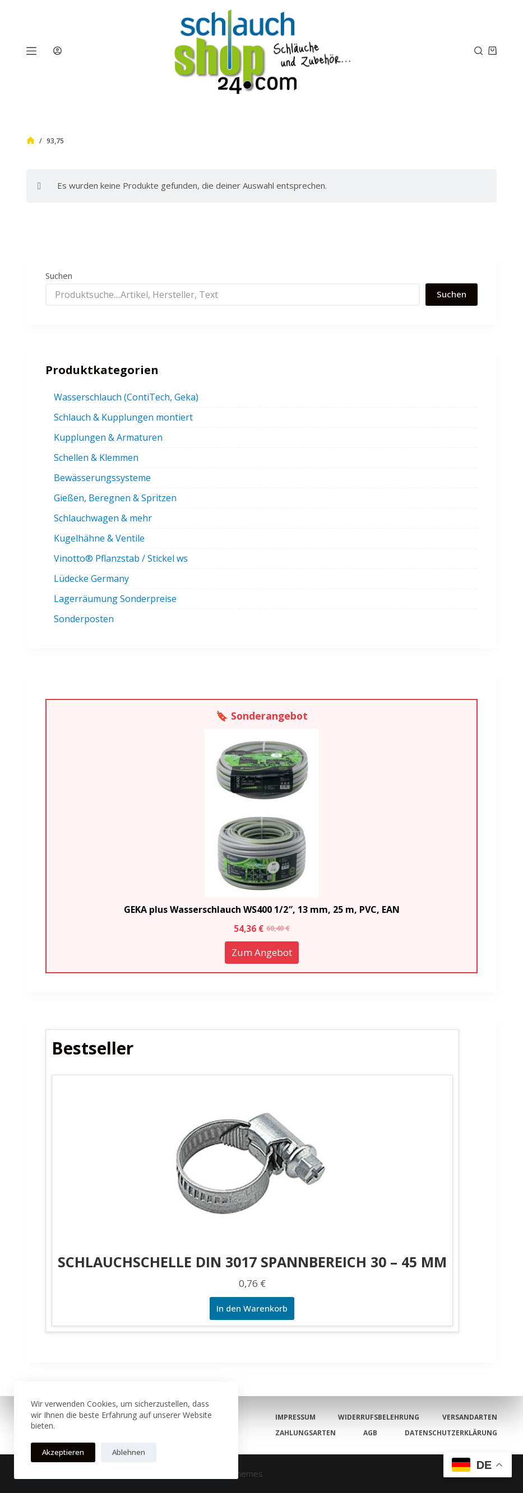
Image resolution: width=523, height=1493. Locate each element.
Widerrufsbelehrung (378, 1417)
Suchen (58, 275)
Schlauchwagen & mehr (103, 518)
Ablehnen (128, 1452)
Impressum (296, 1417)
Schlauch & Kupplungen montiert (123, 417)
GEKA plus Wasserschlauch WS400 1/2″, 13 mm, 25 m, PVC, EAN (262, 909)
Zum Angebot (262, 952)
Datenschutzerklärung (450, 1433)
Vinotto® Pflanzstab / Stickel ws (121, 558)
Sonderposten (84, 619)
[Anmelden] (57, 50)
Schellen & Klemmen (96, 457)
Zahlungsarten (306, 1433)
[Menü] (31, 51)
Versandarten (469, 1417)
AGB (370, 1433)
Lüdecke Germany (91, 578)
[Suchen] (478, 50)
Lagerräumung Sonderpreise (115, 598)
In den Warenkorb (252, 1308)
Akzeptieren (63, 1452)
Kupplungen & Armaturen (108, 437)
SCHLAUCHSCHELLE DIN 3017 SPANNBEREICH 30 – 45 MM (252, 1261)
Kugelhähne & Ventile (99, 538)
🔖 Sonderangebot (262, 715)
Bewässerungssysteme (102, 478)
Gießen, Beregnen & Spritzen (115, 498)
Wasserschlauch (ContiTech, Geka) (126, 397)
